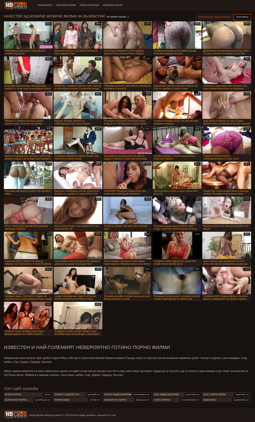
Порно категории (89, 5)
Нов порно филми (66, 5)
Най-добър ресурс (113, 5)
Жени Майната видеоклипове (214, 17)
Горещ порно (45, 5)
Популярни (242, 17)
